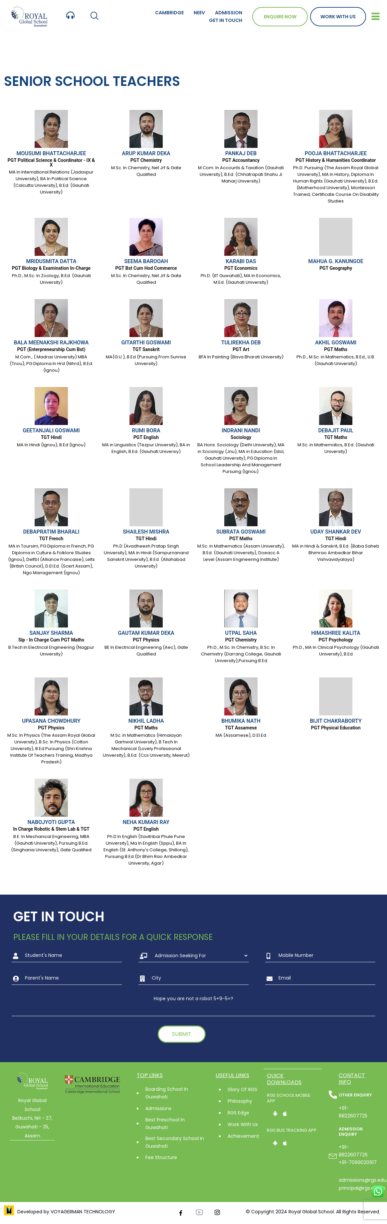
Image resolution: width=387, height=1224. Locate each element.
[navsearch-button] (94, 16)
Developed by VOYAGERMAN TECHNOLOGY (66, 1211)
